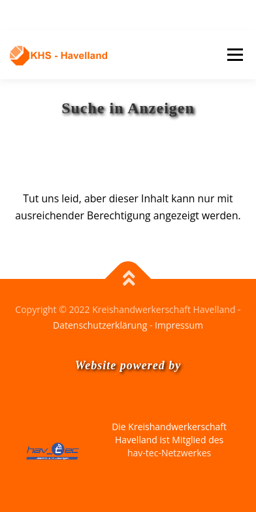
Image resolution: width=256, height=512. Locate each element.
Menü (234, 54)
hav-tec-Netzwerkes (169, 453)
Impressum (179, 325)
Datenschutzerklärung (100, 325)
